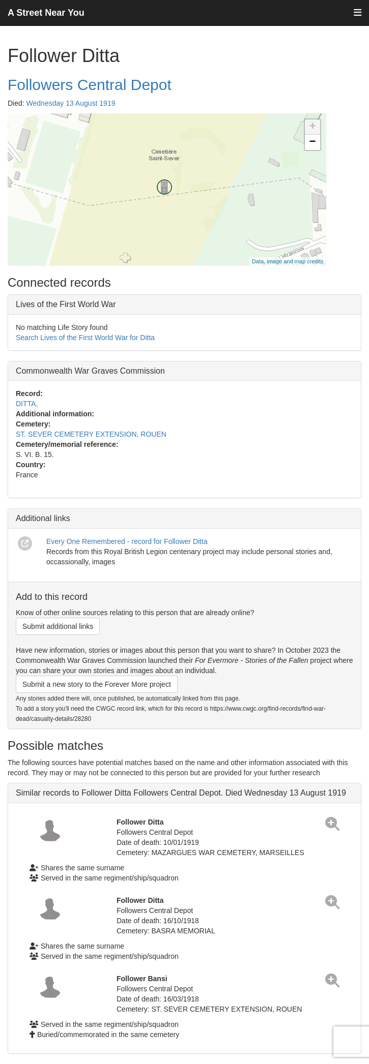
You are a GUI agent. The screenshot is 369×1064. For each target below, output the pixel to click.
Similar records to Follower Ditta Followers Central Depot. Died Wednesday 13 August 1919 (181, 792)
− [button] (312, 142)
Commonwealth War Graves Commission (90, 371)
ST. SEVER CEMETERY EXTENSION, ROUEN (91, 434)
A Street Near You (46, 13)
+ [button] (312, 127)
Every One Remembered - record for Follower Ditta (127, 541)
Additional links (43, 518)
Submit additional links (57, 626)
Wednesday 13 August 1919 (71, 103)
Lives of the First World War (66, 304)
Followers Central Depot (90, 84)
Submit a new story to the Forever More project (96, 684)
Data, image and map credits (288, 261)
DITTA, (27, 404)
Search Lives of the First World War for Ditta (85, 337)
